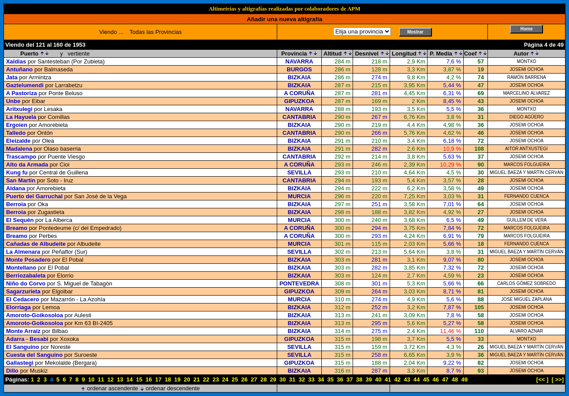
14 (129, 379)
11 (101, 379)
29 (273, 379)
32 (301, 379)
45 (426, 379)
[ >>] (558, 379)
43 (407, 379)
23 (215, 379)
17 (158, 379)
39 (368, 379)
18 (168, 379)
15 (139, 379)
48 (455, 379)
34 (321, 379)
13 (120, 379)
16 (148, 379)
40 (378, 379)
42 (397, 379)
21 (196, 379)
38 (359, 379)
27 (254, 379)
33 (311, 379)
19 (177, 379)
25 (235, 379)
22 (206, 379)
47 (445, 379)
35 (330, 379)
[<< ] (542, 379)
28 (263, 379)
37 (349, 379)
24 (225, 379)
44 (416, 379)
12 (110, 379)
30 (282, 379)
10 (91, 379)
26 (244, 379)
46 (435, 379)
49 (464, 379)
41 (388, 379)
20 (187, 379)
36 (340, 379)
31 (292, 379)
